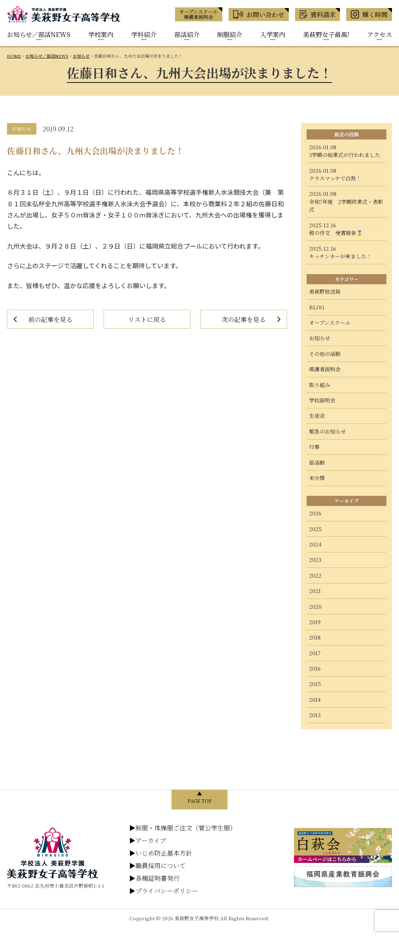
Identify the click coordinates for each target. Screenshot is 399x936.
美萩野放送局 (325, 291)
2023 (315, 559)
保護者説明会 (325, 369)
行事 (314, 446)
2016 (315, 668)
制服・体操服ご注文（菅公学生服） (182, 827)
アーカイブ (147, 840)
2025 (315, 529)
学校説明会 (322, 400)
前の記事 (50, 319)
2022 (315, 575)
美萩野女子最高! (326, 34)
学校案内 (100, 34)
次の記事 (244, 319)
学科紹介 (143, 34)
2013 (315, 715)
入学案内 (272, 34)
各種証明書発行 (154, 878)
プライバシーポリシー (163, 890)
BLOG (316, 307)
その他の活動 (325, 353)
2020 (315, 606)
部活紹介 (187, 34)
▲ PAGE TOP (200, 797)
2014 (315, 699)
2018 (315, 637)
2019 (315, 622)
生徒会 (317, 415)
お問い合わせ (258, 14)
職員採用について (157, 865)
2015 (315, 683)
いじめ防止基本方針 (160, 852)
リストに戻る (147, 319)
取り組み (319, 384)
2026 (315, 513)
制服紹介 (229, 34)
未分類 (317, 477)
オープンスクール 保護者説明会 (198, 14)
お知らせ (319, 338)
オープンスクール (329, 322)
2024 (315, 544)
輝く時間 (369, 14)
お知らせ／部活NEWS (38, 34)
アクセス (379, 34)
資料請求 (318, 14)
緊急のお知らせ (327, 431)
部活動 (317, 462)
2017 (315, 653)
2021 (315, 590)
